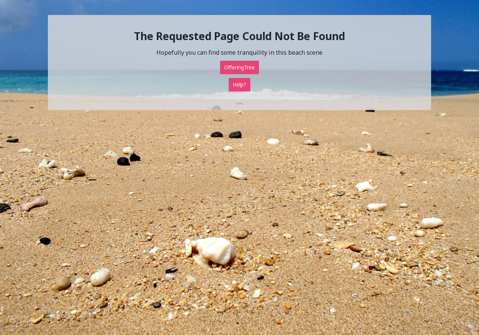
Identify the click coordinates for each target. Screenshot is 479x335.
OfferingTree (239, 67)
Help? (239, 84)
